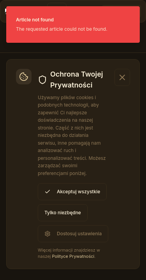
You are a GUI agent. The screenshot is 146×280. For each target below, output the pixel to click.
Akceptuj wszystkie (72, 192)
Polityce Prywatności (73, 256)
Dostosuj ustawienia (73, 234)
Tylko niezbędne (62, 212)
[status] (73, 24)
